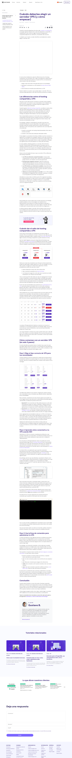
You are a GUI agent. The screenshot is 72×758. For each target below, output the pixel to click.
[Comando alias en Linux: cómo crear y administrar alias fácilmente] (35, 622)
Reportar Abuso (59, 729)
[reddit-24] (63, 747)
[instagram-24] (56, 747)
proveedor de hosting (29, 217)
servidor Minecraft (46, 212)
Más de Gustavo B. (26, 595)
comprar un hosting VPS (46, 30)
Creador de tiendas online (32, 728)
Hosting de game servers (10, 739)
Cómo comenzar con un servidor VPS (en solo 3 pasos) (7, 28)
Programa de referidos (43, 730)
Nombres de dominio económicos (20, 727)
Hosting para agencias (10, 736)
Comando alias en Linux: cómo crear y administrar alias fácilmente (34, 635)
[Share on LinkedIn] (51, 27)
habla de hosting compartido (33, 84)
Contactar (58, 727)
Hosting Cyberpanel (37, 418)
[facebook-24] (54, 747)
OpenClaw (8, 741)
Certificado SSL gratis (20, 732)
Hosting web (8, 723)
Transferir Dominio (19, 734)
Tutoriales (21, 10)
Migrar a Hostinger (31, 734)
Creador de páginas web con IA (33, 726)
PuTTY (21, 435)
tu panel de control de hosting (33, 467)
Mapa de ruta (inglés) (43, 733)
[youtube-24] (61, 747)
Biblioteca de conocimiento (59, 726)
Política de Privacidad (20, 752)
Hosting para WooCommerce (9, 734)
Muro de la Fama (44, 735)
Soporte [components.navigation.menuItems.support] (31, 2)
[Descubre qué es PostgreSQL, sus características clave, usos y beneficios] (56, 622)
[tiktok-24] (65, 747)
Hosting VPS (8, 726)
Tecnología (51, 726)
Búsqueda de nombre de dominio (20, 724)
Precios (42, 723)
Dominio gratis (18, 729)
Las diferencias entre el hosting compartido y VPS (8, 21)
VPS (25, 10)
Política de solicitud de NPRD (11, 752)
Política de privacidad (47, 707)
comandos (43, 429)
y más (32, 749)
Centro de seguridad (44, 738)
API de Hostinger (31, 736)
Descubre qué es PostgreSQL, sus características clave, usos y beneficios (56, 634)
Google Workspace (9, 743)
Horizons (29, 723)
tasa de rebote (40, 247)
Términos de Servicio (36, 752)
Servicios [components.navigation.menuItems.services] (19, 2)
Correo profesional (9, 730)
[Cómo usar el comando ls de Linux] (15, 622)
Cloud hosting (8, 731)
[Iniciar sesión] (67, 2)
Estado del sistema (44, 737)
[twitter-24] (58, 747)
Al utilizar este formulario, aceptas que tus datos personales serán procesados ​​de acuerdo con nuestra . (29, 707)
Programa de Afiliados (43, 727)
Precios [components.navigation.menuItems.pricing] (13, 2)
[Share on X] (47, 27)
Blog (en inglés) (51, 727)
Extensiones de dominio (20, 735)
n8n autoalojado (9, 728)
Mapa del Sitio (43, 740)
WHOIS (17, 730)
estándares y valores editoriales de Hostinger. (37, 572)
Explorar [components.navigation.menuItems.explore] (25, 2)
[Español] (59, 2)
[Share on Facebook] (49, 27)
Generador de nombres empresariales (32, 731)
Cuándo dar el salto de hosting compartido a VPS (8, 24)
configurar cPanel (26, 386)
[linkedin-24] (52, 747)
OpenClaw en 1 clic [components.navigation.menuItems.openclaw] (38, 2)
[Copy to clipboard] (45, 27)
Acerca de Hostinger (51, 724)
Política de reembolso (28, 752)
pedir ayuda (49, 551)
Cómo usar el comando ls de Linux (15, 634)
